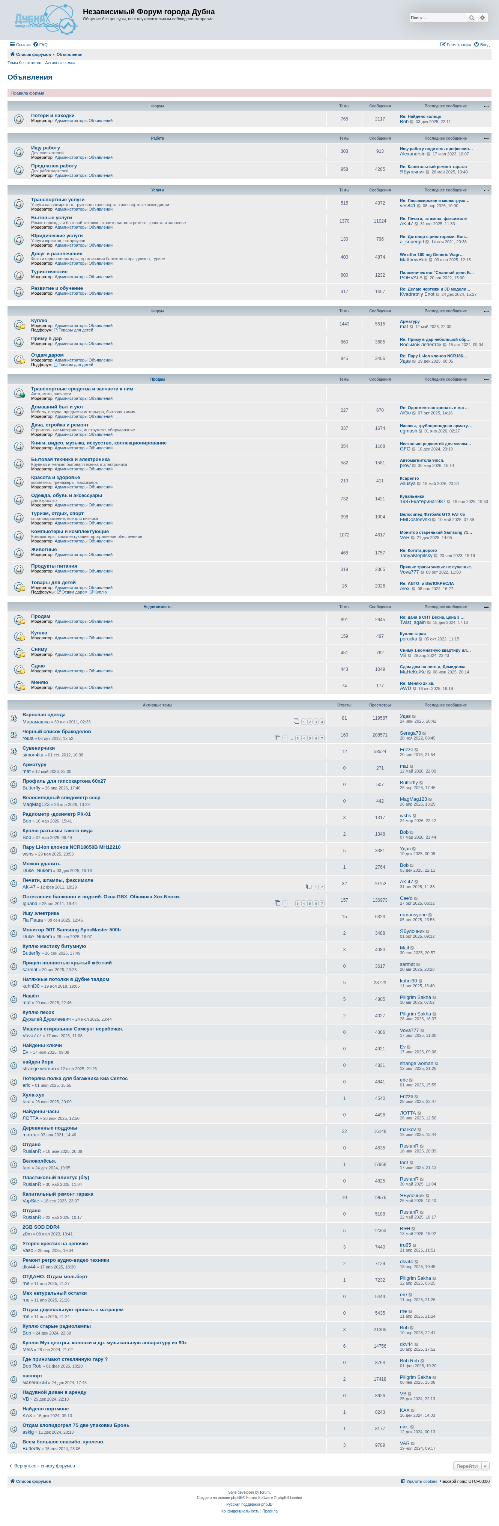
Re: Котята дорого (418, 550)
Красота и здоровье (55, 477)
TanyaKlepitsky (416, 555)
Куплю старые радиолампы (57, 1326)
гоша (28, 738)
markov (408, 1129)
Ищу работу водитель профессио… (436, 148)
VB (403, 655)
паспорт (32, 1375)
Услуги (157, 190)
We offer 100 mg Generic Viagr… (432, 254)
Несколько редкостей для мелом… (435, 443)
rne (26, 1283)
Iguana (30, 903)
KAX (27, 1415)
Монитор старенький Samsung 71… (436, 532)
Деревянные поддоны (50, 1128)
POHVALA (411, 277)
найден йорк (38, 1062)
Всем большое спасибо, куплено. (64, 1442)
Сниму (39, 649)
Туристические (49, 271)
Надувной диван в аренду (54, 1392)
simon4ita (33, 755)
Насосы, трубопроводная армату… (436, 425)
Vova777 (409, 572)
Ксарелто (409, 478)
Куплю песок (38, 1012)
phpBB (236, 1498)
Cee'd (406, 898)
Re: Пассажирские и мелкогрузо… (434, 200)
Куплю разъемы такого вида (58, 830)
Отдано (32, 1144)
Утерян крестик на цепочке (55, 1243)
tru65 (405, 1245)
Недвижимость (158, 607)
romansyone (413, 914)
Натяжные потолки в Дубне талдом (66, 979)
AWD (405, 688)
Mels (28, 1349)
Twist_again (413, 622)
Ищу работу (45, 148)
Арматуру (410, 321)
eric (26, 1085)
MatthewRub (413, 259)
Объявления (30, 77)
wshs (405, 815)
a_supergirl (412, 241)
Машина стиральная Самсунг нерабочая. (73, 1029)
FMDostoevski (415, 519)
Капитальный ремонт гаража (58, 1194)
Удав (405, 361)
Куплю (39, 320)
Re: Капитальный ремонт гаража (433, 166)
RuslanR (32, 1151)
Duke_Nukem (37, 870)
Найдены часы (41, 1111)
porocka (408, 639)
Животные (44, 549)
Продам (157, 379)
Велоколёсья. (39, 1161)
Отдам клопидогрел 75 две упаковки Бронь (76, 1425)
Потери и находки (53, 115)
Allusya (408, 483)
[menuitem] (40, 44)
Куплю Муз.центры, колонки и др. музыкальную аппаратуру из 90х (105, 1342)
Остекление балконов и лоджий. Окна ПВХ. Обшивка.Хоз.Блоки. (101, 896)
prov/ (405, 465)
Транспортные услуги (57, 199)
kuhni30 (31, 986)
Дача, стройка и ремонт (60, 425)
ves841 (408, 205)
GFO (405, 449)
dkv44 (29, 1267)
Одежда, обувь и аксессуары (66, 495)
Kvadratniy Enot (417, 294)
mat (404, 326)
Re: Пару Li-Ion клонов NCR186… (433, 356)
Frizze (406, 749)
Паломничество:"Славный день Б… (437, 272)
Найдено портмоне (46, 1409)
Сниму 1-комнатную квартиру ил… (435, 650)
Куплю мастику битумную (54, 946)
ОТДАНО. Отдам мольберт (55, 1276)
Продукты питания (54, 566)
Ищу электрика (41, 913)
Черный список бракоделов (57, 731)
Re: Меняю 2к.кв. (417, 683)
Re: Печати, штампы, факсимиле (433, 218)
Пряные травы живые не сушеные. (436, 567)
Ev (25, 1052)
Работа (157, 138)
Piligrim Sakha (415, 997)
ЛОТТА (31, 1118)
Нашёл (31, 996)
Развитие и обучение (57, 288)
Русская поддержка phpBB (249, 1504)
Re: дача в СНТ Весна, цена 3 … (432, 617)
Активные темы (60, 62)
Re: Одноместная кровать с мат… (434, 407)
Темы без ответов (24, 62)
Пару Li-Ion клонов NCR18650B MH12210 (72, 847)
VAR (405, 537)
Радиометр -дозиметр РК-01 (57, 814)
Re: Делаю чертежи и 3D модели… (435, 289)
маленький (35, 1382)
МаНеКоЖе (413, 672)
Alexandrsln (412, 154)
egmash (408, 431)
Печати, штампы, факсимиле (58, 880)
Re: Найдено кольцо (420, 116)
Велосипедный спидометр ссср (62, 797)
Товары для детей (73, 330)
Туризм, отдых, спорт (57, 513)
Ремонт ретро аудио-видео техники (66, 1260)
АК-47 (406, 223)
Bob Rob (32, 1366)
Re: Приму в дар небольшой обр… (435, 339)
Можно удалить (42, 863)
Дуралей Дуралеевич (47, 1019)
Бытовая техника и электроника (70, 459)
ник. (404, 1427)
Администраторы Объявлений (84, 120)
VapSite (31, 1201)
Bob (404, 121)
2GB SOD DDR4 (41, 1227)
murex (29, 1134)
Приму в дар (46, 338)
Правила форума (27, 93)
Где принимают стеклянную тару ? (65, 1359)
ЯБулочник (412, 172)
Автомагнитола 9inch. (422, 460)
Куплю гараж (413, 633)
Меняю (39, 682)
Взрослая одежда (44, 714)
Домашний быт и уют (57, 407)
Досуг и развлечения (57, 253)
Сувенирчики (39, 748)
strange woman (39, 1068)
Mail (404, 948)
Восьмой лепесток (421, 344)
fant (27, 1101)
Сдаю (38, 666)
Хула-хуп (34, 1095)
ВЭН (405, 1228)
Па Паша (33, 920)
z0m (27, 1234)
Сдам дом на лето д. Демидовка (433, 666)
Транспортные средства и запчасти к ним (82, 389)
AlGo (405, 413)
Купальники (412, 496)
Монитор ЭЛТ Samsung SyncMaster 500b (72, 929)
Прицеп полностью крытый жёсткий (67, 963)
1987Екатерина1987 (422, 501)
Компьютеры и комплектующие (70, 531)
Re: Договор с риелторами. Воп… (434, 236)
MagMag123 (36, 804)
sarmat (30, 969)
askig (28, 1432)
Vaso (28, 1250)
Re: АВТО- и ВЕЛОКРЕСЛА (427, 583)
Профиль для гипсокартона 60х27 (64, 781)
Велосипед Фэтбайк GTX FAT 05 (432, 514)
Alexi (405, 588)
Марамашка (36, 722)
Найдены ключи (42, 1045)
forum (265, 1492)
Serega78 (410, 733)
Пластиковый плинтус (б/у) (56, 1177)
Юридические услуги (57, 235)
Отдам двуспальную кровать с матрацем (73, 1309)
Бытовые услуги (51, 217)
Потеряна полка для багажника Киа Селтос (75, 1078)
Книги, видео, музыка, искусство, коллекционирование (99, 443)
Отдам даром (47, 355)
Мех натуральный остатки (55, 1293)
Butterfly (32, 788)
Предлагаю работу (54, 166)
